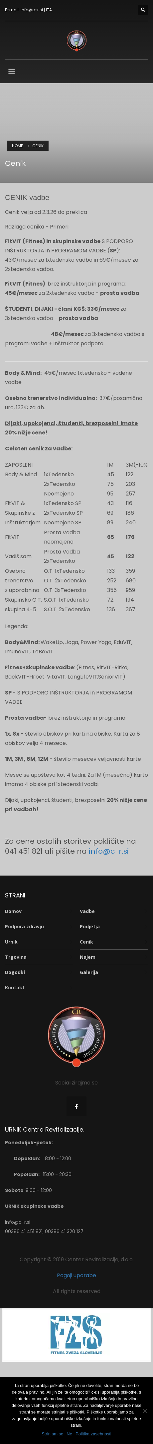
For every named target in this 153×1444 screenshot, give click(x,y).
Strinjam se (52, 1433)
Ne (69, 1433)
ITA (49, 10)
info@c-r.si (32, 10)
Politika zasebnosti (93, 1433)
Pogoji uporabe (76, 1275)
